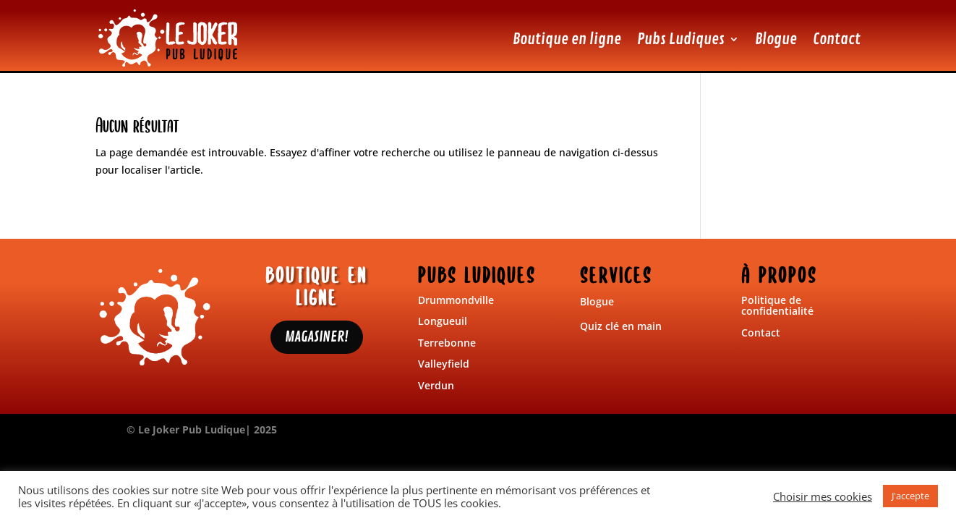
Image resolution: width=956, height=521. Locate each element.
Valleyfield (443, 363)
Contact (837, 39)
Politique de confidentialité (777, 305)
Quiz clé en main (621, 326)
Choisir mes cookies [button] (822, 496)
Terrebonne (447, 343)
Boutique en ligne (567, 39)
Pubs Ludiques (681, 39)
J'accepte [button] (910, 495)
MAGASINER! (317, 337)
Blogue (776, 39)
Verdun (436, 385)
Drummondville (456, 300)
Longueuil (442, 321)
